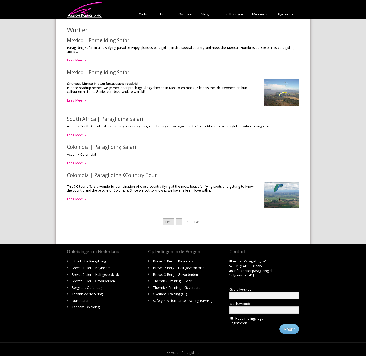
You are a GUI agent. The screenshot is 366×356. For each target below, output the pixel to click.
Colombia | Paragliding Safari (101, 147)
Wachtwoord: (239, 303)
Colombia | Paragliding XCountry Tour (112, 175)
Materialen (260, 14)
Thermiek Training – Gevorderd (177, 287)
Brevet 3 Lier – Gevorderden (93, 281)
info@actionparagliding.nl (250, 270)
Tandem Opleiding (86, 307)
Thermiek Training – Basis (173, 281)
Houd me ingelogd (249, 318)
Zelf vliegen (234, 14)
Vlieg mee (208, 14)
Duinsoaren (80, 300)
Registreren (238, 323)
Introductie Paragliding (89, 261)
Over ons (185, 14)
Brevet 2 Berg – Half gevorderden (179, 268)
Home (164, 14)
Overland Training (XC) (170, 294)
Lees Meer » (76, 60)
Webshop (146, 14)
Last (197, 222)
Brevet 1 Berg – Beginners (173, 261)
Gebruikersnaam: (242, 289)
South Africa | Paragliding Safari (105, 119)
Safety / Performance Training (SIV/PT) (182, 300)
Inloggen (289, 329)
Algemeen (285, 14)
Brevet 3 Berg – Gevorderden (175, 274)
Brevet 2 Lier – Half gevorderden (97, 274)
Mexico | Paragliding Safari (99, 40)
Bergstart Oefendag (87, 287)
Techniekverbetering (87, 294)
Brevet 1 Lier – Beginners (91, 268)
